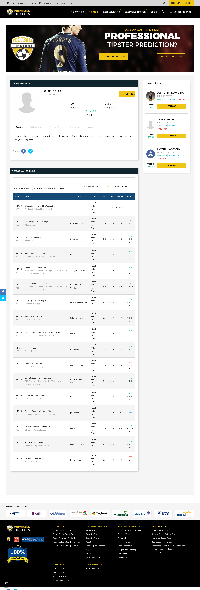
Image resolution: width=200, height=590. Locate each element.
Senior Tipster (59, 566)
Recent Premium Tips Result (65, 540)
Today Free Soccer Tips (62, 524)
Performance (36, 121)
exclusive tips (111, 11)
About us (89, 536)
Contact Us (123, 548)
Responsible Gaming (127, 544)
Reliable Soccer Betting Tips (163, 528)
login (188, 3)
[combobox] (95, 181)
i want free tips (113, 56)
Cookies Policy (124, 552)
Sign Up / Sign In (93, 552)
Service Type (56, 121)
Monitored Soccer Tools (161, 532)
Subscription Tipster (61, 574)
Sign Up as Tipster (93, 563)
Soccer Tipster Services (95, 540)
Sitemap (89, 548)
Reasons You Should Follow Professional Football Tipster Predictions (169, 542)
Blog (88, 544)
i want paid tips (171, 56)
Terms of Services (125, 528)
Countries (75, 121)
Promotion (90, 524)
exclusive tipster (135, 11)
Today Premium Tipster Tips (65, 532)
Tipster (93, 12)
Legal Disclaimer (125, 540)
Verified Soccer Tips (160, 524)
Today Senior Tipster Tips (63, 528)
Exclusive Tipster (93, 532)
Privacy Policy (124, 536)
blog (154, 12)
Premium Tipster (60, 570)
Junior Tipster (59, 563)
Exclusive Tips (92, 528)
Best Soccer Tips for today (162, 536)
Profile (19, 121)
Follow (121, 94)
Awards (92, 121)
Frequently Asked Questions (130, 524)
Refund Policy (124, 532)
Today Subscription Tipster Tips (66, 536)
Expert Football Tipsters (161, 547)
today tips (77, 12)
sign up (175, 3)
